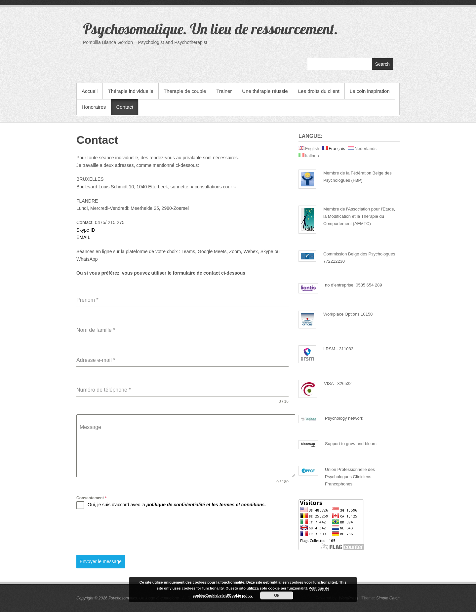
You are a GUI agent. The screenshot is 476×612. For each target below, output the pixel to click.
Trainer (224, 91)
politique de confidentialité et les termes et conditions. (206, 504)
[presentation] (126, 532)
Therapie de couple (185, 91)
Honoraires (94, 107)
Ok (276, 595)
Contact (124, 107)
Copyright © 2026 (92, 598)
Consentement (91, 498)
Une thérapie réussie (265, 91)
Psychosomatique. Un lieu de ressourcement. (210, 28)
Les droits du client (318, 91)
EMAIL (83, 237)
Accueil (90, 91)
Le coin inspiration (370, 91)
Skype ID (85, 230)
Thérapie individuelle (130, 91)
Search (382, 64)
